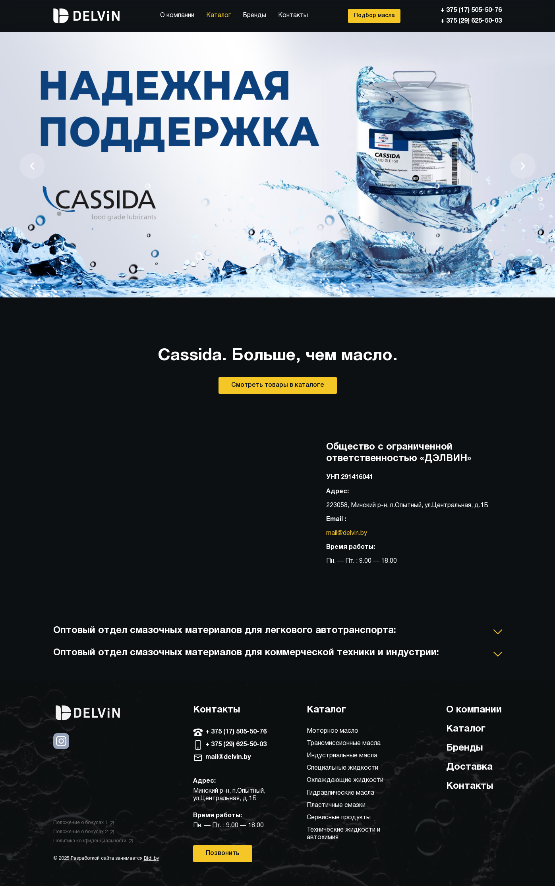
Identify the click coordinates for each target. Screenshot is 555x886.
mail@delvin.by (346, 533)
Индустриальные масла (342, 756)
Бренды (254, 15)
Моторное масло (332, 731)
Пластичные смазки (336, 805)
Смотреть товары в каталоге (277, 385)
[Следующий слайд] (523, 166)
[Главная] (86, 16)
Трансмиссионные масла (344, 743)
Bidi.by (151, 858)
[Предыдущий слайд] (32, 166)
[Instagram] (61, 747)
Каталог (218, 15)
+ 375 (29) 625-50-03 (471, 21)
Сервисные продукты (339, 817)
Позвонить (223, 853)
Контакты (293, 15)
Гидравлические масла (340, 793)
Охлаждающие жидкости (345, 780)
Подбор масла (374, 15)
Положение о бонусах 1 (83, 822)
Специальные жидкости (342, 768)
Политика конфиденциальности (93, 841)
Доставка (469, 767)
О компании (177, 15)
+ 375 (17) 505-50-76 (471, 10)
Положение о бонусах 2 (83, 832)
